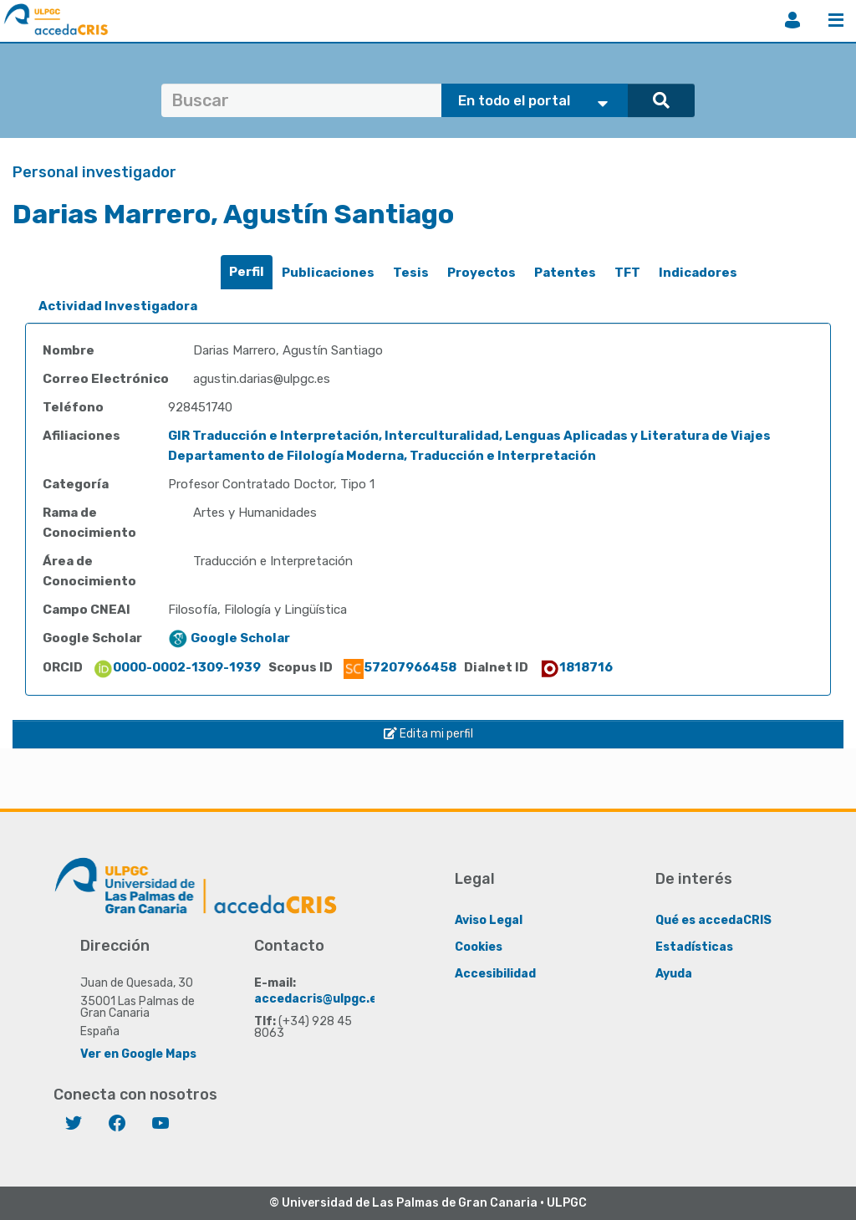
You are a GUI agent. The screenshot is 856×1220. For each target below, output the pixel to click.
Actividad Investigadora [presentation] (117, 306)
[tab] (247, 272)
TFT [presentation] (627, 272)
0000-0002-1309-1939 (177, 667)
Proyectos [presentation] (481, 272)
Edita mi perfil (428, 734)
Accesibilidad (495, 974)
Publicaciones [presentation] (328, 272)
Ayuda (673, 974)
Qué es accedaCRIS (713, 920)
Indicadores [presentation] (698, 272)
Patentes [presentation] (565, 272)
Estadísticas (694, 947)
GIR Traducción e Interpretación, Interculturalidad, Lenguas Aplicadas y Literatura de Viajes (469, 435)
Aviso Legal (488, 920)
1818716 (576, 667)
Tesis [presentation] (411, 272)
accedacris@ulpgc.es (319, 999)
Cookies (478, 947)
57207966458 (400, 667)
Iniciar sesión (792, 20)
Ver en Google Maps (138, 1054)
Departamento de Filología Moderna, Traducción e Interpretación (382, 455)
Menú (836, 20)
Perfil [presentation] (246, 271)
